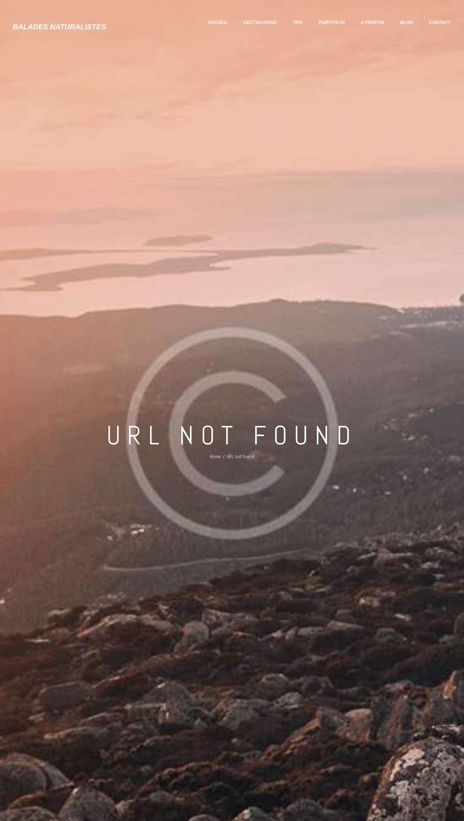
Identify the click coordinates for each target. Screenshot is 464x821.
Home (215, 454)
